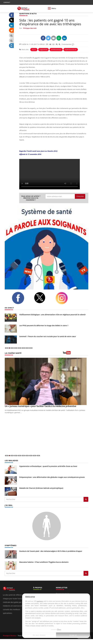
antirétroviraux (56, 49)
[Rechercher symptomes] (86, 572)
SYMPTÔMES (10, 545)
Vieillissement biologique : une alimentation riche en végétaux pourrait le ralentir (52, 314)
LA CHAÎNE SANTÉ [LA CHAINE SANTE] (12, 353)
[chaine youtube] (75, 353)
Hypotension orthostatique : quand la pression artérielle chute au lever (48, 466)
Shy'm (34, 49)
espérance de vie (70, 49)
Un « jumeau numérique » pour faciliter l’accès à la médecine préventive (40, 406)
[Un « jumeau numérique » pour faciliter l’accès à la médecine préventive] (46, 381)
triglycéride (43, 49)
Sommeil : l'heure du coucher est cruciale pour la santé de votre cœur (47, 336)
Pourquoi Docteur (10, 635)
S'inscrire (80, 196)
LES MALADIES (11, 460)
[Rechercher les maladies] (86, 499)
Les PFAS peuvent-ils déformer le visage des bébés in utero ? (43, 325)
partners (40, 601)
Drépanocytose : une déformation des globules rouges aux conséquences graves (52, 477)
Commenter (68, 44)
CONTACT (7, 2)
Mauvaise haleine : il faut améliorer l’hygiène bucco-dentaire (44, 561)
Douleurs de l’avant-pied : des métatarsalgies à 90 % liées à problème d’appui (50, 550)
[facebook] (21, 298)
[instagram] (65, 298)
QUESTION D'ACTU (27, 13)
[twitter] (43, 297)
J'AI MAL (8, 505)
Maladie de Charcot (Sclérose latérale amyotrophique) (41, 488)
